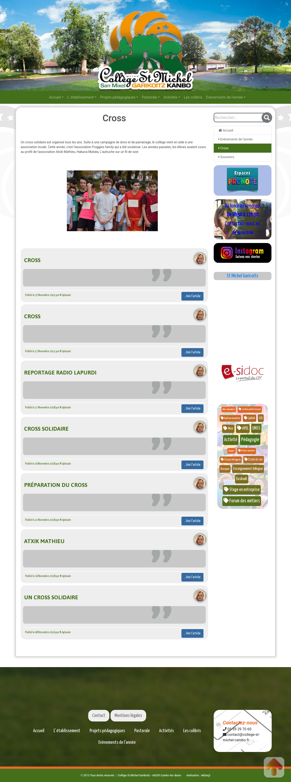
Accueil (55, 97)
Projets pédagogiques (117, 97)
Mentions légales (128, 715)
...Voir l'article (192, 296)
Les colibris (193, 97)
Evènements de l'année (224, 97)
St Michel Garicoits (242, 275)
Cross (223, 148)
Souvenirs (226, 157)
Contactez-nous (240, 723)
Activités (170, 97)
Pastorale (149, 97)
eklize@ (205, 775)
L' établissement (80, 97)
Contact (98, 715)
